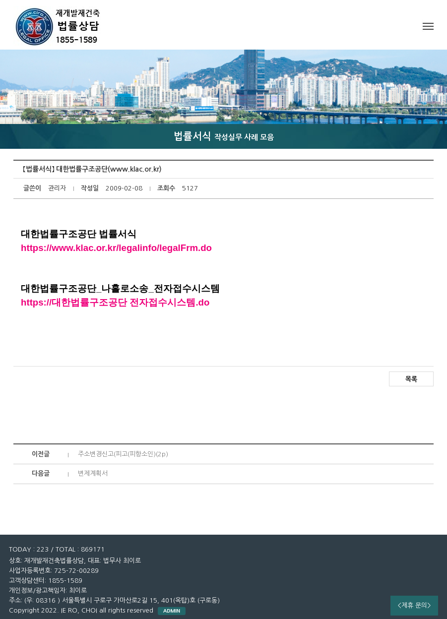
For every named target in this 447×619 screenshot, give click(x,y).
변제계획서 (93, 473)
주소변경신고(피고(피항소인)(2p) (123, 454)
